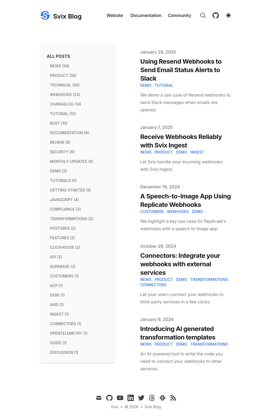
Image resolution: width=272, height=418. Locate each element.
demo (145, 85)
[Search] (203, 15)
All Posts (58, 56)
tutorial (164, 85)
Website (115, 15)
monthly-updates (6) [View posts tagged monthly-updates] (71, 161)
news (145, 152)
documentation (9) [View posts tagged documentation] (69, 132)
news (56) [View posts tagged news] (59, 66)
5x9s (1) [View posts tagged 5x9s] (57, 295)
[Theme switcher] (228, 15)
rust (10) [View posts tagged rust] (58, 123)
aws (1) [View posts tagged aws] (57, 304)
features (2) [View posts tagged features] (62, 238)
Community (179, 15)
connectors (153, 284)
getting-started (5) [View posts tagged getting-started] (70, 190)
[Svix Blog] (61, 15)
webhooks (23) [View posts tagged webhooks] (65, 94)
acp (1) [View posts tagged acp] (56, 285)
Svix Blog (153, 406)
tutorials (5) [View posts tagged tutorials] (63, 180)
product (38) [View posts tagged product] (63, 75)
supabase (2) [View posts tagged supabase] (62, 266)
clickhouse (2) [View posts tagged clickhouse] (65, 247)
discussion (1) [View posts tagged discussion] (64, 352)
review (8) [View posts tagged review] (60, 142)
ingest (197, 152)
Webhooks (178, 211)
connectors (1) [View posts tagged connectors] (65, 323)
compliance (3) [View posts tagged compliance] (65, 209)
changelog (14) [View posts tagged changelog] (65, 104)
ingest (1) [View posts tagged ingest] (59, 314)
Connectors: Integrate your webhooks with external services (180, 264)
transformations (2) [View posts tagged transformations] (71, 218)
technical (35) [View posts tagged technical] (65, 85)
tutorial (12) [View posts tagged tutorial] (63, 113)
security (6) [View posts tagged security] (62, 152)
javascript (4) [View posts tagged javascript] (64, 199)
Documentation (146, 15)
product (164, 152)
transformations (209, 279)
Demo (197, 211)
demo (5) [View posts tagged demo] (58, 171)
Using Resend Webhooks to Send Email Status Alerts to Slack (181, 70)
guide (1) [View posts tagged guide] (58, 343)
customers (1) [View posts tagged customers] (64, 276)
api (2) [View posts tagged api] (56, 257)
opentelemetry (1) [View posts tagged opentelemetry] (68, 333)
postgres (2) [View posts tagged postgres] (63, 228)
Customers (152, 211)
